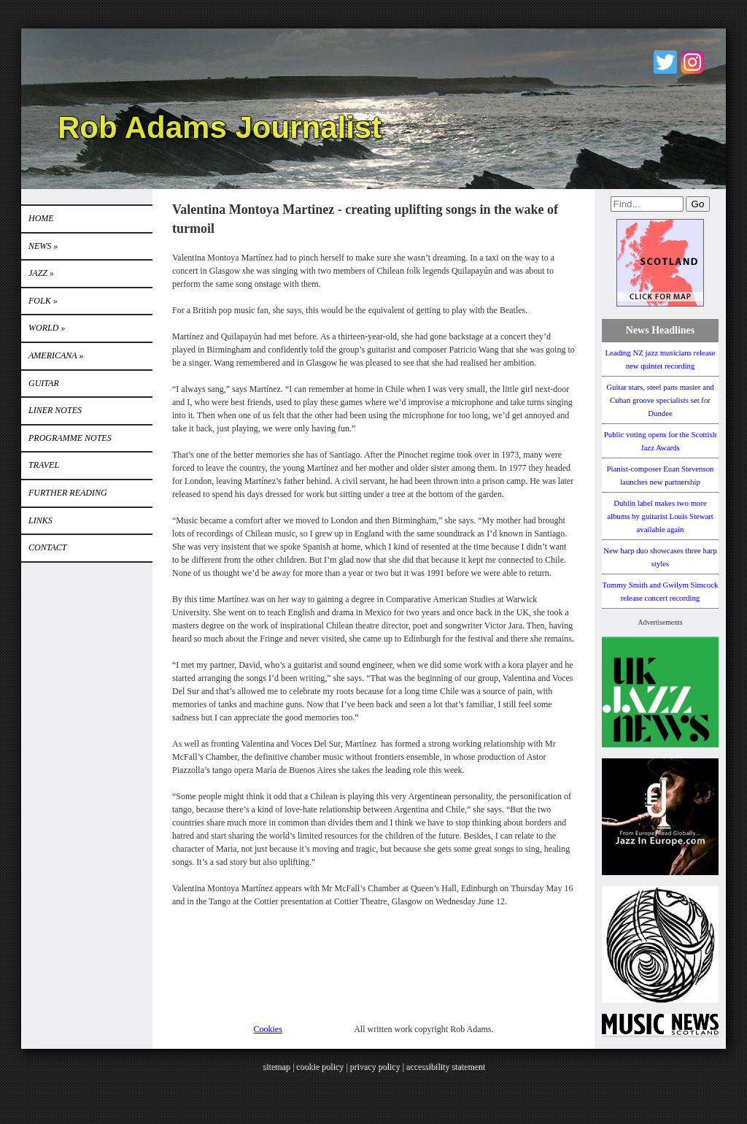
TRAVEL (43, 465)
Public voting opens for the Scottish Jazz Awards (660, 441)
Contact (47, 547)
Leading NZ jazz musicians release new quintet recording (660, 359)
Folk (43, 301)
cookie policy (319, 1066)
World (46, 328)
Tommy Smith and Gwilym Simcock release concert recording (661, 591)
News (43, 246)
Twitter (665, 62)
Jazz (41, 273)
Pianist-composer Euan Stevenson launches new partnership (660, 475)
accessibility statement (445, 1066)
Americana (55, 355)
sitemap (276, 1066)
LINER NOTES (55, 410)
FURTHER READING (67, 493)
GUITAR (43, 383)
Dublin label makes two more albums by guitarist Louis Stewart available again (660, 516)
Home (41, 218)
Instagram (692, 62)
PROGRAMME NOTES (70, 438)
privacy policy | (377, 1066)
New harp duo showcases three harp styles (660, 557)
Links (40, 520)
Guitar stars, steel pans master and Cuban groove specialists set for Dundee (660, 399)
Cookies (268, 1029)
